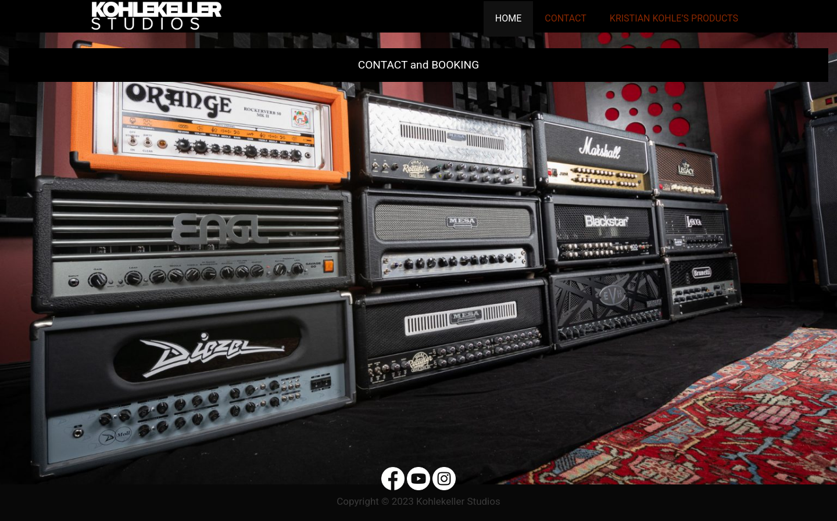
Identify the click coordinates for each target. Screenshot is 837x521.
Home (508, 18)
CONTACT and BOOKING (418, 64)
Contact (565, 18)
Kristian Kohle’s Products (674, 18)
